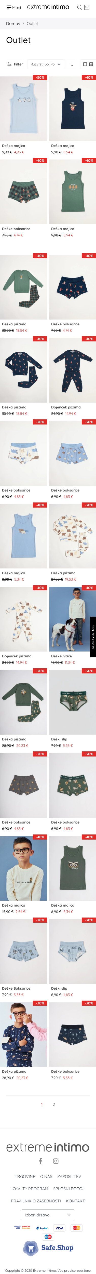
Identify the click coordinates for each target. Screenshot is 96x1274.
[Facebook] (40, 1161)
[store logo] (48, 7)
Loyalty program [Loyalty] (29, 1188)
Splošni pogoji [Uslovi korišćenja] (69, 1188)
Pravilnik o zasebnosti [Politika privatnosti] (36, 1200)
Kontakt (75, 1200)
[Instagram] (56, 1161)
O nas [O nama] (46, 1176)
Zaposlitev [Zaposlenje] (69, 1176)
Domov (13, 23)
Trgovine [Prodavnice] (25, 1176)
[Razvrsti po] (45, 64)
